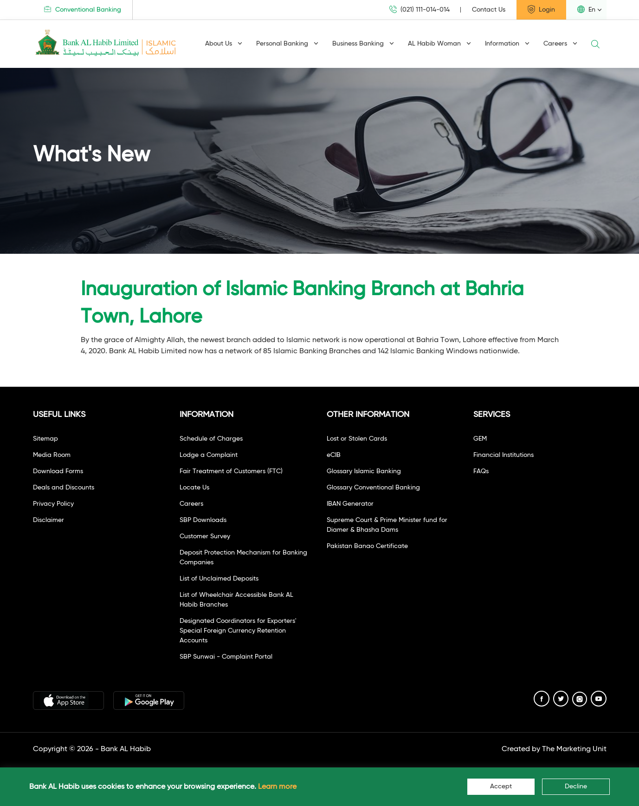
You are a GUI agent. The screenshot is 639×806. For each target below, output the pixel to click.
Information (507, 43)
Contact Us (488, 10)
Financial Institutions (503, 455)
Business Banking (363, 43)
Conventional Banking (82, 9)
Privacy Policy (53, 504)
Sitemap (45, 439)
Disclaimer (48, 520)
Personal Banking (287, 43)
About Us (223, 43)
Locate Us (194, 487)
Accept (501, 786)
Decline (576, 786)
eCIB (334, 455)
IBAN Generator (350, 504)
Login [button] (541, 9)
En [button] (586, 9)
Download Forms (58, 471)
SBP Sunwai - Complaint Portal (226, 657)
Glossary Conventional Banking (373, 487)
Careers (560, 43)
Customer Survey (205, 536)
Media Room (52, 455)
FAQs (481, 471)
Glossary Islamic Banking (364, 471)
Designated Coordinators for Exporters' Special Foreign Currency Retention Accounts (238, 631)
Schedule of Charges (211, 439)
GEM (480, 439)
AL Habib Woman (439, 43)
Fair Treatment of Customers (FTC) (231, 471)
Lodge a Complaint (209, 455)
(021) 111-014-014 (419, 9)
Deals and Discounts (63, 487)
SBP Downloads (203, 520)
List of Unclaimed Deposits (219, 578)
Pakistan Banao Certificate (367, 546)
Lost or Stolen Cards (357, 439)
